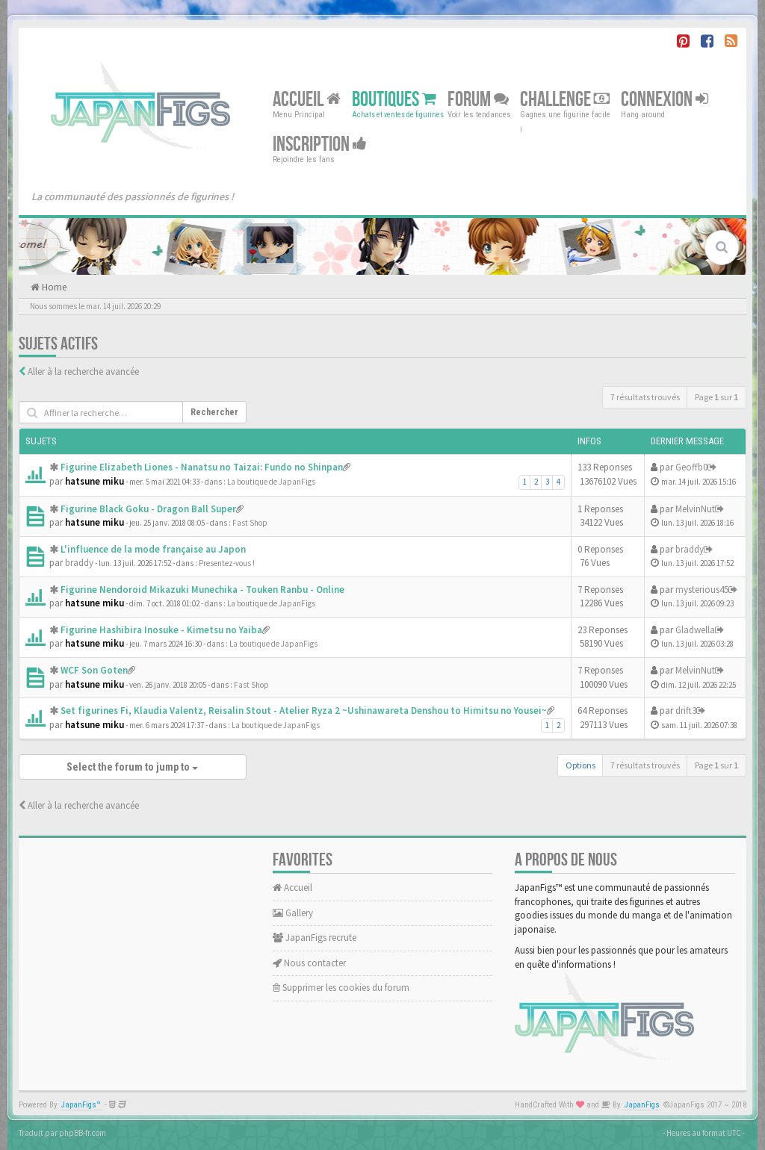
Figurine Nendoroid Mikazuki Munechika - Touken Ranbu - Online (202, 589)
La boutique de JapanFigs (271, 481)
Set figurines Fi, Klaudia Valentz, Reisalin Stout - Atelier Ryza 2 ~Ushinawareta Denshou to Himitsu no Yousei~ (304, 710)
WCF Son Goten (94, 670)
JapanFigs (642, 1105)
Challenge (565, 99)
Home (53, 287)
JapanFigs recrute (314, 937)
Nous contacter (309, 963)
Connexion (664, 99)
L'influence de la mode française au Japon (153, 549)
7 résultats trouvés (645, 396)
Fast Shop (249, 523)
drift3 (685, 710)
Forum (478, 99)
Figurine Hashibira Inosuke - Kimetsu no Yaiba (161, 630)
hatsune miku (94, 481)
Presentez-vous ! (227, 563)
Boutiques (394, 99)
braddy (79, 562)
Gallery (293, 913)
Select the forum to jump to (132, 767)
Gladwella (695, 630)
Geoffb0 (691, 467)
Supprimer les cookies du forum (341, 987)
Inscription (320, 144)
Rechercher (214, 412)
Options (580, 765)
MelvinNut (695, 509)
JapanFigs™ (81, 1105)
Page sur (716, 396)
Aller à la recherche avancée (83, 371)
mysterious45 (701, 589)
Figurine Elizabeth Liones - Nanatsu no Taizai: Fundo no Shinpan (202, 467)
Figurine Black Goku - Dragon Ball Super (148, 509)
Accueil (307, 99)
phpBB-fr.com (82, 1133)
